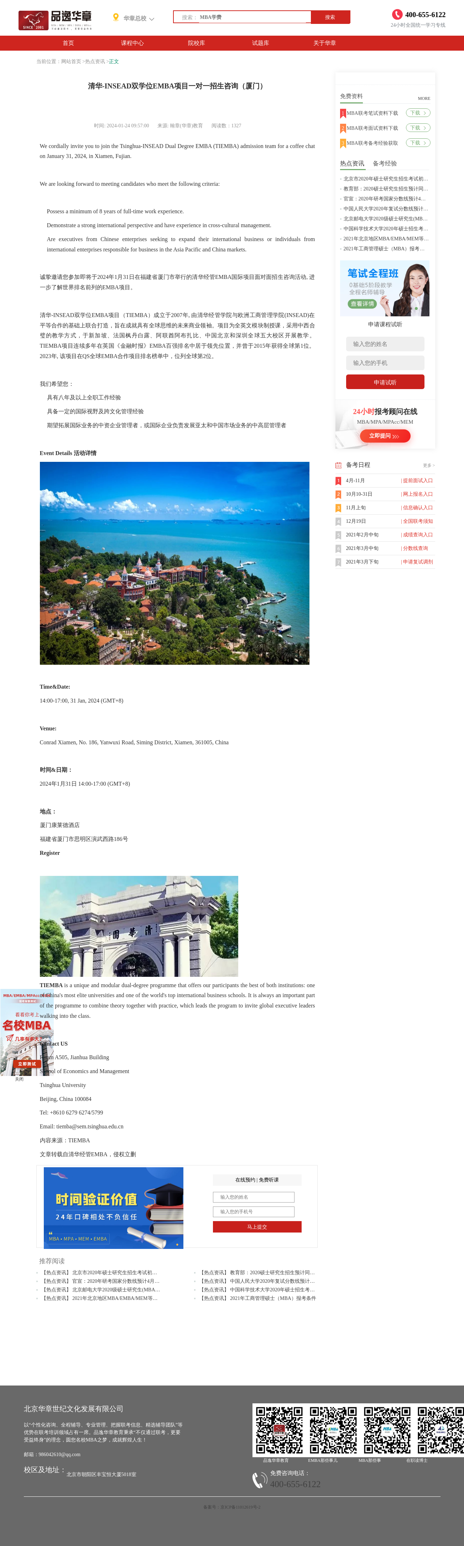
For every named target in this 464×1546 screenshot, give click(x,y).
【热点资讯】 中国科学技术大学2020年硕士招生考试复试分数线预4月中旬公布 (285, 1289)
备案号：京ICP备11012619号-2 (231, 1507)
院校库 (196, 43)
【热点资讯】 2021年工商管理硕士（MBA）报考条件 (257, 1298)
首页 (68, 43)
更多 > (429, 465)
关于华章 (324, 43)
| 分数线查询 (414, 548)
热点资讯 (95, 61)
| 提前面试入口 (417, 480)
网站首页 (71, 61)
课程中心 (132, 43)
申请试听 (385, 382)
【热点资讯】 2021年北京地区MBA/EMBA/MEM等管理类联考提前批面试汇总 (127, 1298)
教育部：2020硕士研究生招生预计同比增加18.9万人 (400, 189)
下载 (418, 113)
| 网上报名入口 (417, 494)
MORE (424, 98)
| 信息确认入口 (417, 507)
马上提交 (257, 1227)
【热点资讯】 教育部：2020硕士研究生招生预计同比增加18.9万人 (271, 1272)
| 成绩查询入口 (417, 534)
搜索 (330, 17)
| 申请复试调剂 (417, 562)
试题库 (260, 43)
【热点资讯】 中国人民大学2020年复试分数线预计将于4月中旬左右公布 (278, 1281)
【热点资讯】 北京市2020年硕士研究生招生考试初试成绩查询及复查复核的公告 (129, 1272)
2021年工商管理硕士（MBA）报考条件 (387, 248)
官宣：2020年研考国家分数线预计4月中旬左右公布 (400, 198)
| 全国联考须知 (417, 521)
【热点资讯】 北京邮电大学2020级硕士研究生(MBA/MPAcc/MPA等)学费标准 (125, 1289)
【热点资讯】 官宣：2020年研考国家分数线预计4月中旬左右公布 (113, 1281)
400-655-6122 (295, 1484)
